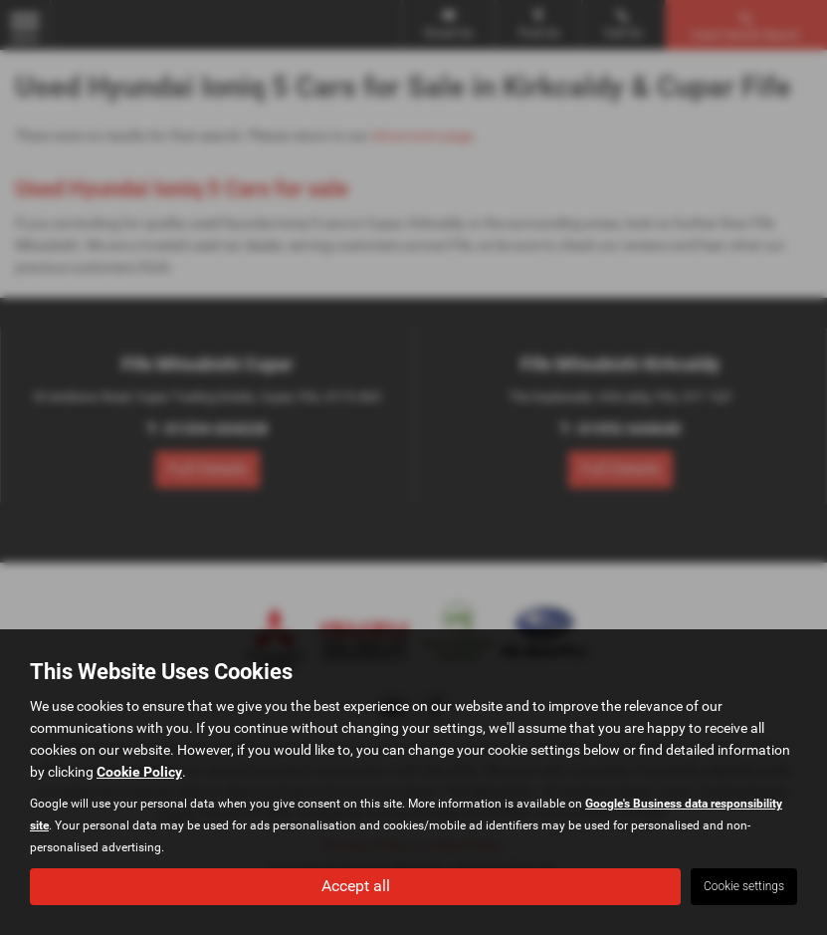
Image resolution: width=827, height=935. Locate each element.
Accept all (355, 885)
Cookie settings (744, 886)
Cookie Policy (139, 772)
